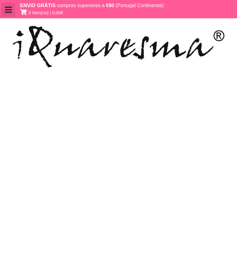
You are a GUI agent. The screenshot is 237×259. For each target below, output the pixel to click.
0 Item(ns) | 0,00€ (45, 12)
